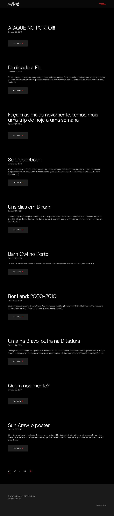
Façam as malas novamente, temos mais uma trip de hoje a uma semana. (53, 117)
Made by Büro (101, 506)
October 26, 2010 (15, 258)
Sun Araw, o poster (29, 425)
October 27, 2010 (14, 211)
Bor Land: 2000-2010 (32, 296)
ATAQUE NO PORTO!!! (31, 27)
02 (15, 471)
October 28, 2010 (15, 124)
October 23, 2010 (15, 390)
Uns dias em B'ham (29, 206)
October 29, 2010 (15, 32)
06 (24, 471)
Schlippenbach (24, 159)
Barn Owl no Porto (28, 254)
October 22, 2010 (15, 429)
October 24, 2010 (15, 345)
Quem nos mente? (28, 385)
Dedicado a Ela (24, 67)
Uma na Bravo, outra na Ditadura (44, 341)
